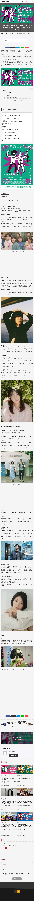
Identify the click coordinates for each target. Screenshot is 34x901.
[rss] (18, 891)
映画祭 (31, 765)
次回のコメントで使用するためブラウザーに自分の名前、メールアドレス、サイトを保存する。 (17, 874)
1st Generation (5, 1)
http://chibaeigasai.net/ (11, 140)
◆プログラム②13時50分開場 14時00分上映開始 (13, 100)
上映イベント (11, 33)
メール (3, 864)
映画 (6, 33)
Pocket (27, 47)
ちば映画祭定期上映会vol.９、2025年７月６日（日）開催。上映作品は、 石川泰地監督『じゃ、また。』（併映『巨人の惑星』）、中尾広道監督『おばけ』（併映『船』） (24, 827)
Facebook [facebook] (8, 47)
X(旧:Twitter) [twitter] (14, 47)
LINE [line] (23, 47)
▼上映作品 (7, 95)
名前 (3, 859)
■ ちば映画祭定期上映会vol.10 (9, 93)
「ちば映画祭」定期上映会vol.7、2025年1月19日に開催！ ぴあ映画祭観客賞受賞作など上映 (8, 778)
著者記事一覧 (13, 755)
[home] (15, 891)
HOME (3, 33)
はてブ (19, 47)
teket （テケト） (12, 129)
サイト (2, 869)
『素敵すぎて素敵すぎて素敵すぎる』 (11, 97)
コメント (4, 848)
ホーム (18, 1)
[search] (29, 40)
